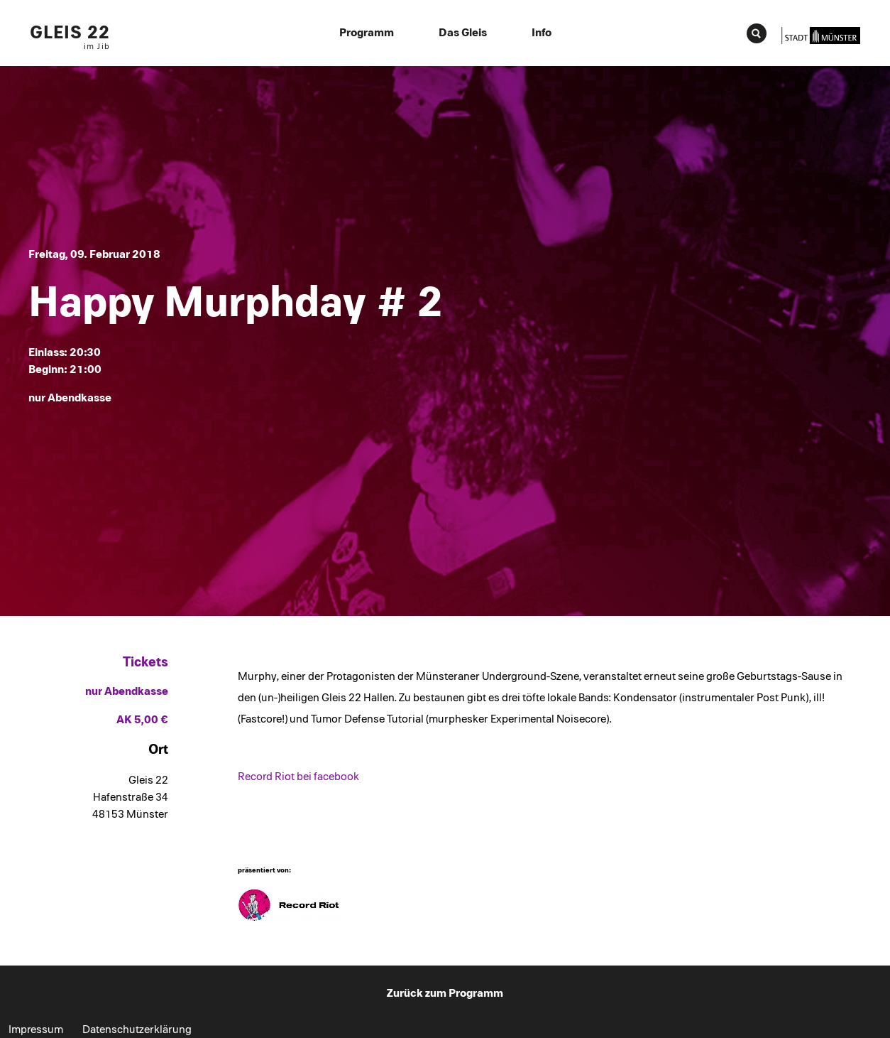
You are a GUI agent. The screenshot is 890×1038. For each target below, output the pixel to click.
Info (541, 32)
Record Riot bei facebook (298, 776)
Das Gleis (463, 32)
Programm (366, 32)
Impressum (36, 1029)
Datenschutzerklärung (137, 1029)
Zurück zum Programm (445, 993)
